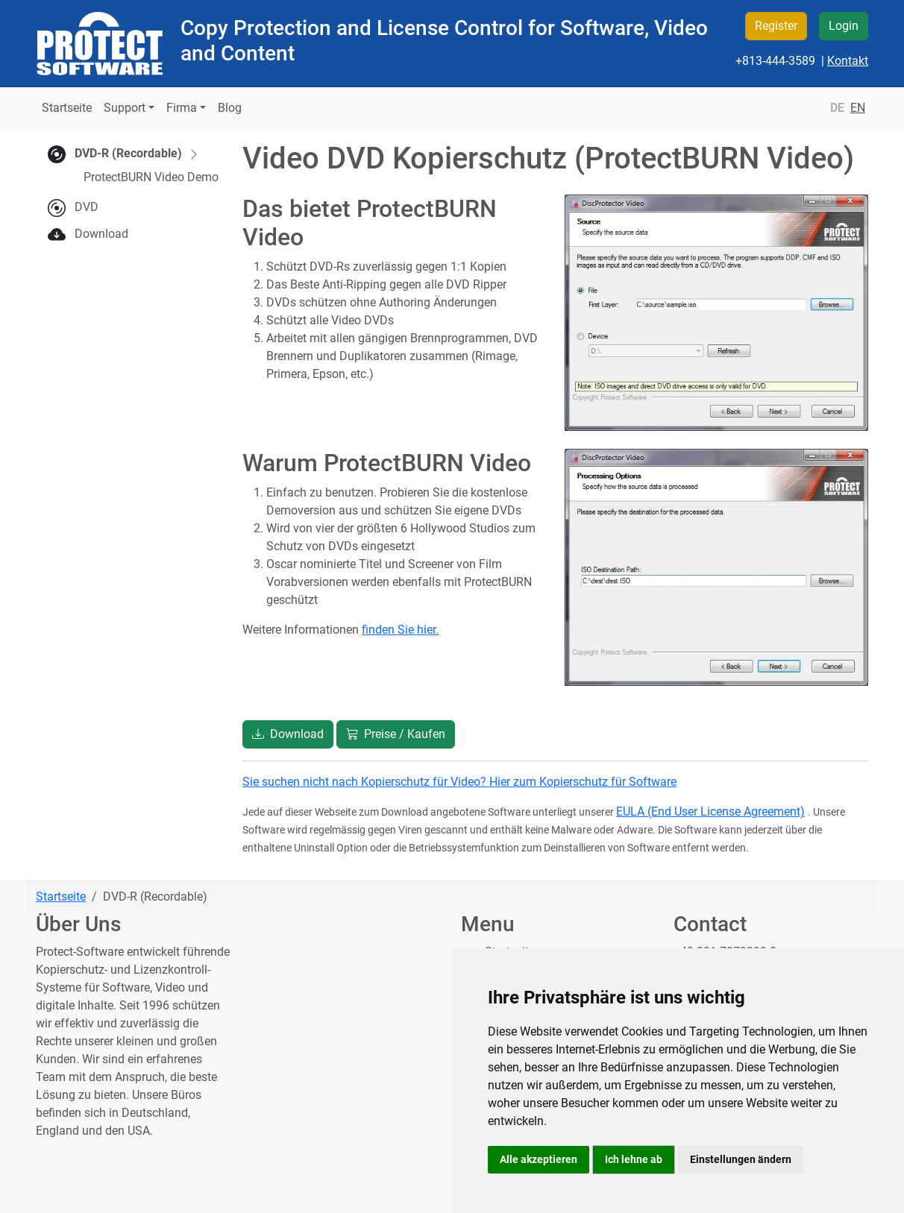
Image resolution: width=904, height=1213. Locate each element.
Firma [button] (181, 108)
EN (857, 108)
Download (101, 234)
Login (844, 26)
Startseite (67, 108)
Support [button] (124, 108)
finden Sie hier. (400, 630)
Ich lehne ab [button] (633, 1159)
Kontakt (847, 61)
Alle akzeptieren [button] (538, 1159)
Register (776, 26)
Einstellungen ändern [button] (740, 1159)
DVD (86, 207)
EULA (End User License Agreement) (710, 811)
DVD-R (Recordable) (137, 154)
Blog (230, 108)
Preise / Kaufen (395, 734)
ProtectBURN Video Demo (151, 177)
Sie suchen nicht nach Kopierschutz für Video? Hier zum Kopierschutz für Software (459, 782)
